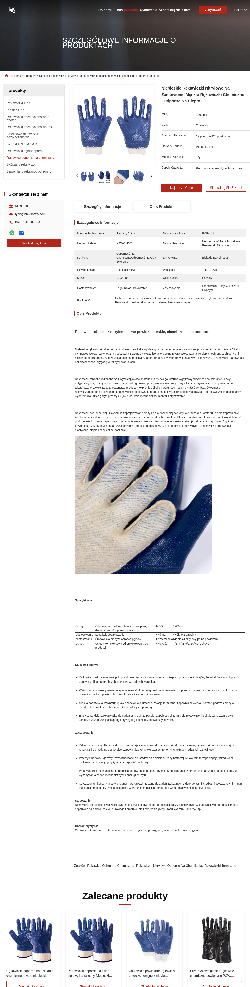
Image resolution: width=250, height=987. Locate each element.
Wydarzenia (148, 10)
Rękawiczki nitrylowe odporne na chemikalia (169, 865)
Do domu (105, 10)
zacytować (213, 10)
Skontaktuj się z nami (175, 10)
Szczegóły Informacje (102, 207)
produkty (131, 10)
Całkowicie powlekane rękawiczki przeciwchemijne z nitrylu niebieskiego (152, 973)
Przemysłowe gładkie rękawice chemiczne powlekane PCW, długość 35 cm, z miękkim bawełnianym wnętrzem (212, 973)
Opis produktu (162, 207)
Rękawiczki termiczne (220, 865)
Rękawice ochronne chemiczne (110, 865)
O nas (118, 10)
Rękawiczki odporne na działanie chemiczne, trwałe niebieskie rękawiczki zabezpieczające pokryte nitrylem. (32, 973)
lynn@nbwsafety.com (30, 214)
